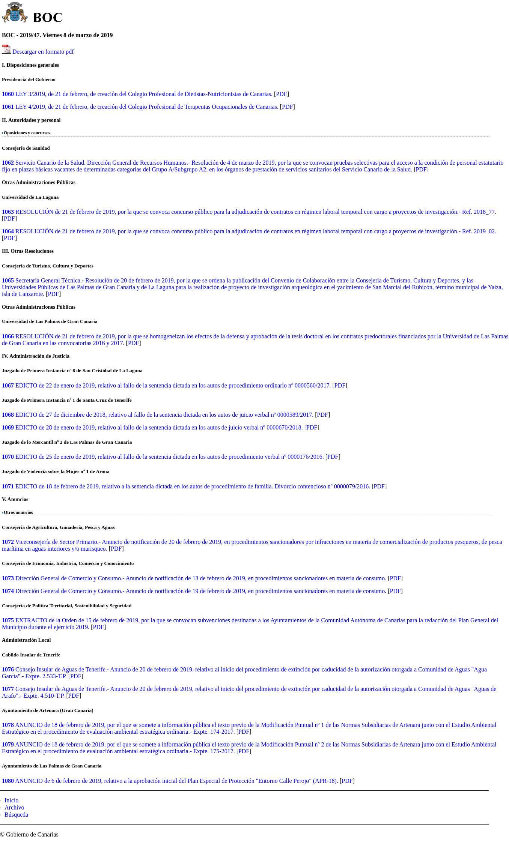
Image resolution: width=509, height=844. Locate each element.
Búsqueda (16, 814)
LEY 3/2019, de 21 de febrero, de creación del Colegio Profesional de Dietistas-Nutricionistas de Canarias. (144, 94)
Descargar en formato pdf (43, 51)
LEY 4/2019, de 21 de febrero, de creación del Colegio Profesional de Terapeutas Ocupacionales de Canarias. (147, 107)
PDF (281, 94)
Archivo (14, 807)
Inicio (11, 800)
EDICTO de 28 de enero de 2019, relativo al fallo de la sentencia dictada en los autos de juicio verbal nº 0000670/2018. (159, 427)
